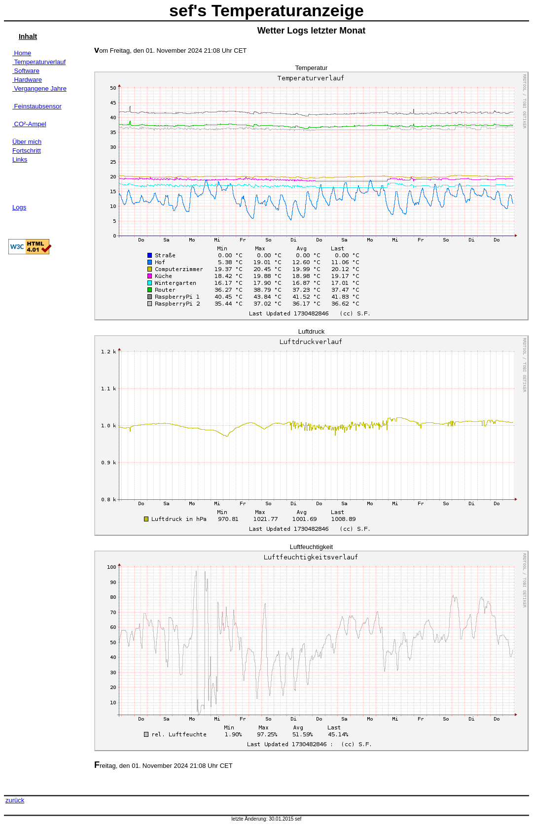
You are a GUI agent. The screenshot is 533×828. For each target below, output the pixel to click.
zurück (14, 800)
